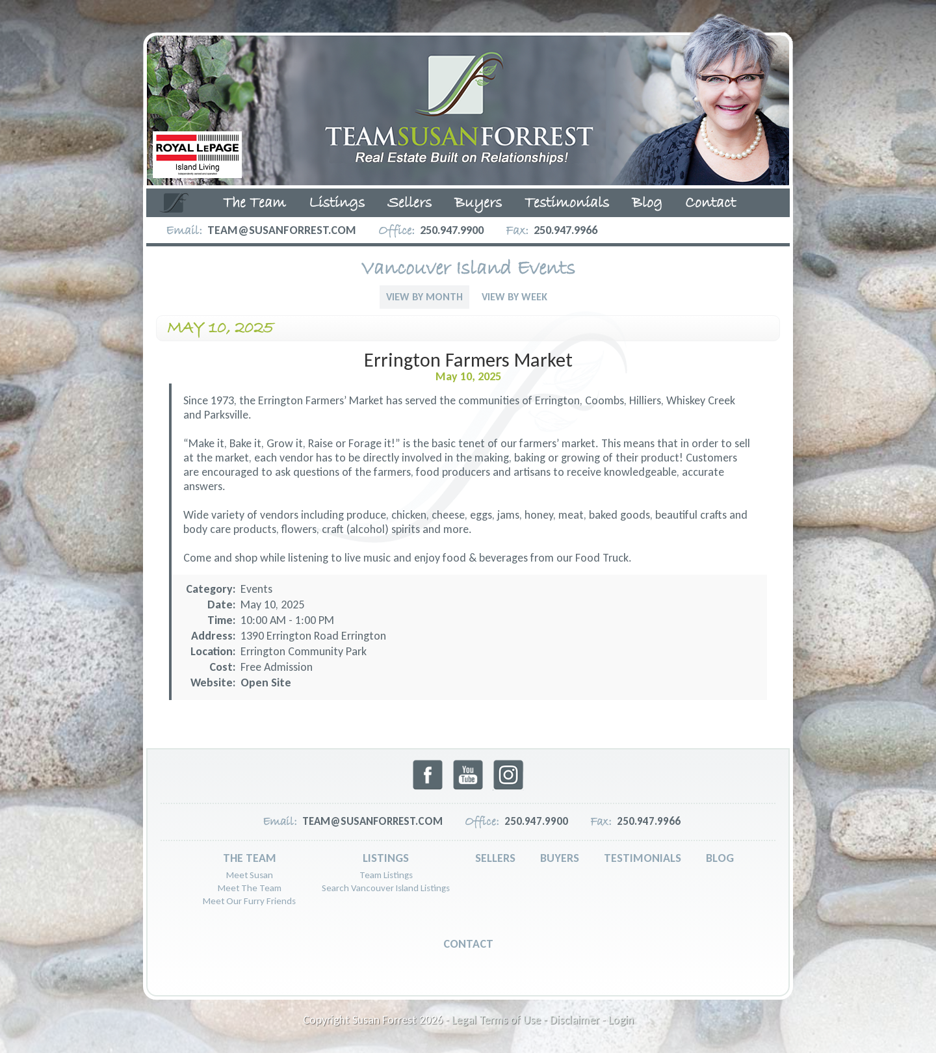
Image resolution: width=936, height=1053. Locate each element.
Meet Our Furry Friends (249, 901)
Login (621, 1020)
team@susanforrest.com (281, 230)
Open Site (265, 682)
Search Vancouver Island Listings (386, 888)
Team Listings (386, 875)
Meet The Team (249, 888)
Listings (337, 203)
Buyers (478, 203)
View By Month (424, 297)
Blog (647, 203)
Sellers (409, 203)
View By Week (514, 297)
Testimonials (567, 203)
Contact (710, 203)
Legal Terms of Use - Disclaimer (525, 1020)
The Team (254, 203)
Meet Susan (249, 875)
